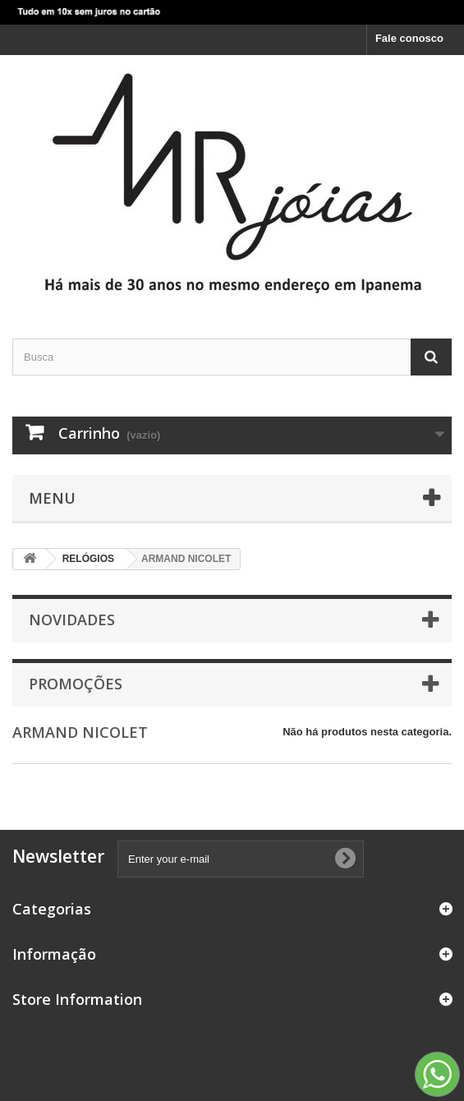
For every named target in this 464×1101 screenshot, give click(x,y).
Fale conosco (409, 38)
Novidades (72, 619)
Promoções (75, 683)
